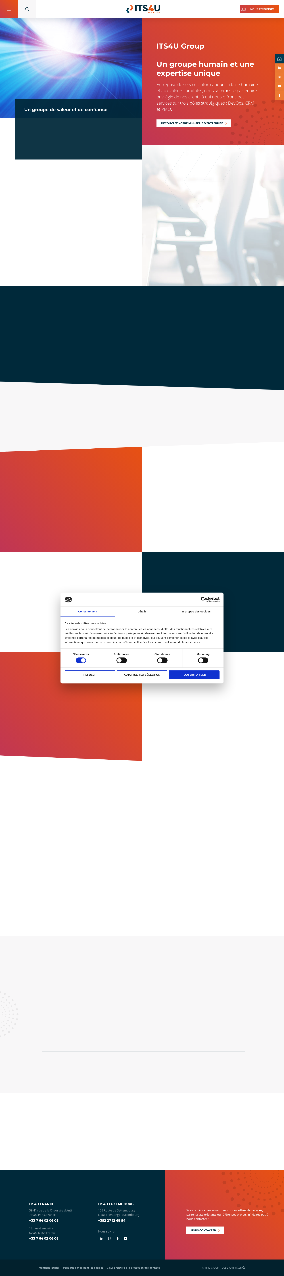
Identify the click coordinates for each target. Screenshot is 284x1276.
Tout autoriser (194, 674)
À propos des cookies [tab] (196, 611)
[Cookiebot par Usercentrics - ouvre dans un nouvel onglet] (204, 599)
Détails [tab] (142, 611)
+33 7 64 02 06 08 (44, 1221)
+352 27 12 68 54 (111, 1221)
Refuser (90, 674)
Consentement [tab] (87, 611)
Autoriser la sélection (142, 674)
